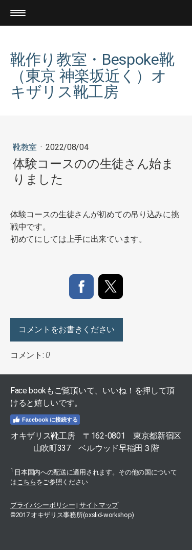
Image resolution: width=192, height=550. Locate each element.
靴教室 (26, 147)
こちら (26, 482)
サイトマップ (98, 505)
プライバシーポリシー (42, 505)
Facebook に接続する (45, 419)
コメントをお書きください (66, 329)
